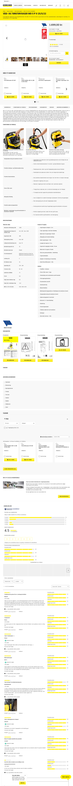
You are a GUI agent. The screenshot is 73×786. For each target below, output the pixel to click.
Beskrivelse (7, 107)
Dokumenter (43, 107)
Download (10, 360)
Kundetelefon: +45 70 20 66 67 (56, 59)
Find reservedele (64, 496)
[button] (7, 38)
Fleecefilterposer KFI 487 (10, 80)
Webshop (50, 5)
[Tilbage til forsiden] (8, 5)
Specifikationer (33, 107)
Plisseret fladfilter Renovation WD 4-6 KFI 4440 (44, 447)
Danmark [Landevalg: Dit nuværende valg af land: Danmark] (6, 1)
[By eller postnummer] (57, 53)
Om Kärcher (43, 5)
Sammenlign (53, 39)
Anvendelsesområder (62, 107)
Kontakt (59, 62)
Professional (27, 5)
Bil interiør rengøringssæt (45, 80)
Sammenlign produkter (46, 436)
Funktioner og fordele (19, 107)
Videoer (52, 107)
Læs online (62, 350)
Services (35, 5)
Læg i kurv (59, 33)
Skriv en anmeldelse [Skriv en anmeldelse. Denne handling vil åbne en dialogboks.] (54, 46)
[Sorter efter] (61, 437)
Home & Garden (18, 5)
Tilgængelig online (12, 428)
